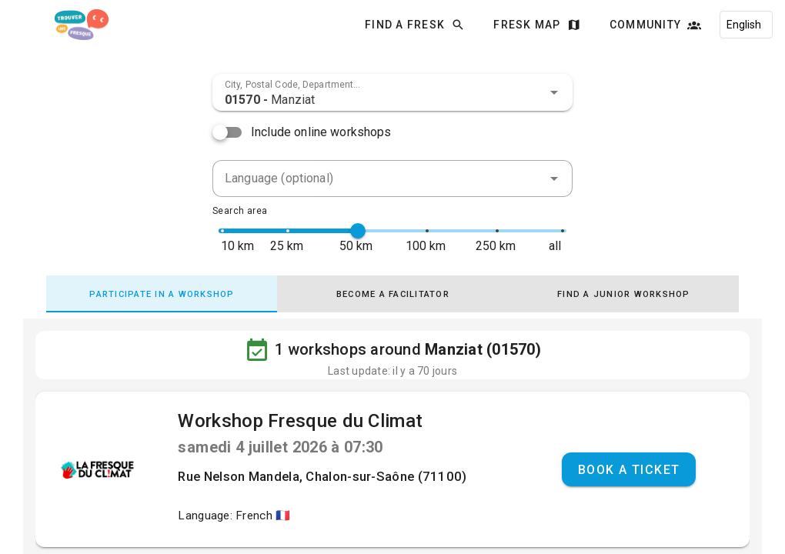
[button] (554, 92)
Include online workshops (321, 132)
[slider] (358, 231)
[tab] (161, 293)
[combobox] (392, 92)
